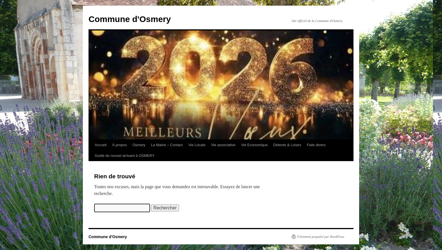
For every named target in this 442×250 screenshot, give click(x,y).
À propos (119, 145)
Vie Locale (196, 145)
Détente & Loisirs (287, 145)
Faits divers (316, 145)
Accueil (101, 145)
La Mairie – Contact (167, 145)
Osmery (138, 145)
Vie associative (223, 145)
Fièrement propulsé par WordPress (320, 237)
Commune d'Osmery (130, 19)
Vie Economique (254, 145)
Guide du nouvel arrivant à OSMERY (124, 155)
